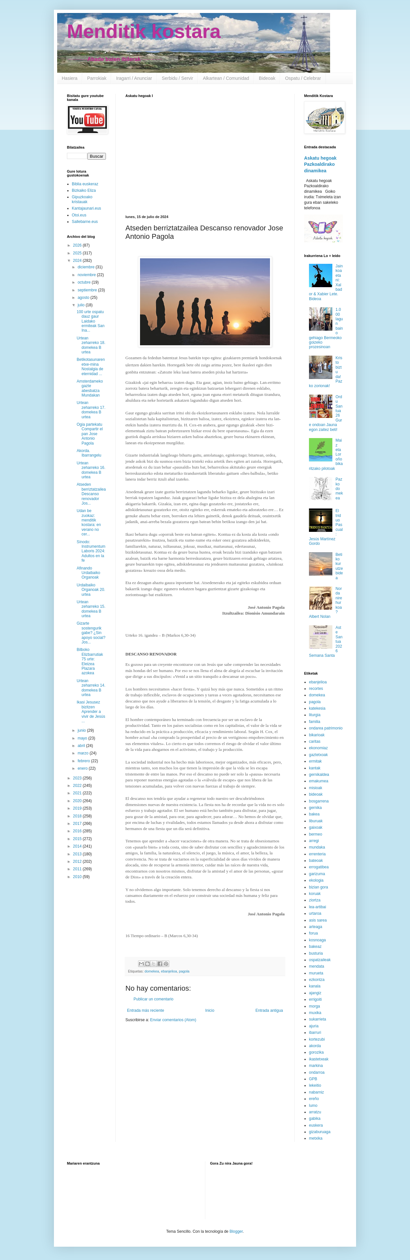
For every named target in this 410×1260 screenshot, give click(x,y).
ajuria (313, 1026)
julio (82, 305)
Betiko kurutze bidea (339, 566)
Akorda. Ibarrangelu (89, 453)
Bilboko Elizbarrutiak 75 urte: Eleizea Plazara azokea (90, 661)
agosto (84, 297)
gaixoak (315, 827)
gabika (314, 1118)
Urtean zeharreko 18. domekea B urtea (91, 345)
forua (313, 933)
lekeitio (315, 1085)
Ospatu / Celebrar (303, 78)
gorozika (316, 1052)
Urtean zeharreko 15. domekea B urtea (91, 609)
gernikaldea (319, 774)
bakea (314, 814)
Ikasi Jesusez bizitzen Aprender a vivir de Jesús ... (91, 711)
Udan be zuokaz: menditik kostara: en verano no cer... (89, 522)
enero (83, 768)
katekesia (317, 708)
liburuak (316, 821)
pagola (184, 971)
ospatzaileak (320, 960)
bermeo (315, 834)
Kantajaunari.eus (86, 208)
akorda (315, 1046)
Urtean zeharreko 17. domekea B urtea (91, 409)
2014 (78, 846)
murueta (316, 973)
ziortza (314, 900)
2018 (78, 816)
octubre (85, 282)
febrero (84, 761)
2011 (78, 869)
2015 (78, 839)
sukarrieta (317, 1019)
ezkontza (317, 979)
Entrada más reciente (145, 1010)
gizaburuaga (319, 1132)
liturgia (314, 715)
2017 (78, 823)
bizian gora (318, 887)
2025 (78, 253)
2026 (78, 245)
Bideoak (267, 78)
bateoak (316, 860)
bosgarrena (319, 801)
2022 (78, 785)
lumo (313, 1105)
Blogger (236, 1231)
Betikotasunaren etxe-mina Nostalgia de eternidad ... (91, 366)
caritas (314, 741)
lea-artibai (317, 907)
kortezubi (317, 1039)
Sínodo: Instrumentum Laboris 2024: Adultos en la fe (91, 551)
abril (82, 745)
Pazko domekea (339, 488)
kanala (314, 986)
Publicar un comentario (153, 999)
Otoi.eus (79, 215)
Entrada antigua (269, 1010)
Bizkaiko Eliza (84, 190)
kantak (314, 768)
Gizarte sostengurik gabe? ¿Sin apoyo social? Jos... (91, 632)
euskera (316, 1125)
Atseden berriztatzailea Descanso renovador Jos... (91, 494)
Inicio (209, 1010)
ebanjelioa (169, 971)
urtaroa (315, 913)
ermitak (315, 761)
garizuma (317, 874)
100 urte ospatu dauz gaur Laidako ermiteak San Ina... (91, 321)
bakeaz (315, 946)
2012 (78, 861)
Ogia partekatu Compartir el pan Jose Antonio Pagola (90, 434)
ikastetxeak (318, 1059)
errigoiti (315, 999)
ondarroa (317, 1072)
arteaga (315, 926)
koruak (315, 893)
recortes (316, 688)
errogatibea (319, 867)
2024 (78, 260)
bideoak (316, 794)
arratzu (315, 1112)
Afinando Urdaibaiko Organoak (88, 573)
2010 (78, 877)
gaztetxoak (318, 754)
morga (314, 1006)
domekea (152, 971)
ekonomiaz (318, 748)
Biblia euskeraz (85, 184)
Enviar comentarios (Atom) (173, 1020)
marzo (84, 753)
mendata (316, 966)
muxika (315, 1012)
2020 (78, 801)
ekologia (316, 880)
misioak (315, 788)
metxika (315, 1138)
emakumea (318, 781)
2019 (78, 808)
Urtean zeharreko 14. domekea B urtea (91, 688)
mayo (83, 738)
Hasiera (69, 78)
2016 (78, 831)
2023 (78, 778)
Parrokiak (96, 78)
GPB (313, 1079)
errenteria (317, 854)
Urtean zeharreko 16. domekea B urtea (91, 470)
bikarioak (317, 735)
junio (82, 730)
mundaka (317, 847)
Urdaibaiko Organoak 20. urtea (91, 590)
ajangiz (315, 993)
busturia (316, 953)
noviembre (87, 275)
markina (316, 1065)
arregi (314, 840)
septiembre (88, 290)
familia (314, 721)
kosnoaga (317, 940)
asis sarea (318, 920)
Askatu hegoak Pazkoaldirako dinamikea (320, 164)
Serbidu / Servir (177, 78)
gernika (315, 807)
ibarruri (315, 1032)
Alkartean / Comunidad (226, 78)
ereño (314, 1098)
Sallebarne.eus (85, 221)
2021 (78, 793)
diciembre (87, 267)
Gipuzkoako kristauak (82, 199)
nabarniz (316, 1092)
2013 (78, 854)
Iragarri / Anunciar (134, 78)
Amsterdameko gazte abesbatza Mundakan (90, 388)
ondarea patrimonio (325, 728)
